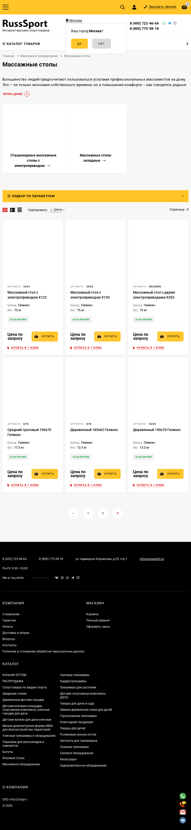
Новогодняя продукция (76, 722)
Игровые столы (13, 758)
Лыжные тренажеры (74, 747)
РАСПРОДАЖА (12, 681)
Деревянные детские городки (23, 700)
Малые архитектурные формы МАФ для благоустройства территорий (27, 727)
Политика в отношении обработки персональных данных (43, 651)
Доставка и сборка (15, 633)
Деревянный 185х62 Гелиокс (94, 430)
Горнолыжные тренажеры (78, 716)
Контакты (9, 645)
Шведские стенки (14, 693)
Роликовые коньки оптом (78, 734)
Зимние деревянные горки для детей (86, 709)
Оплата (7, 626)
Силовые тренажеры (74, 675)
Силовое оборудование (76, 753)
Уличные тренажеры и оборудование (28, 736)
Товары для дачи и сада (77, 703)
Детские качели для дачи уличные (26, 719)
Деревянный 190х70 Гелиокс (157, 430)
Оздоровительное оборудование (83, 765)
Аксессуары (68, 759)
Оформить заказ (98, 626)
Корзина (92, 614)
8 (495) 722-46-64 (144, 23)
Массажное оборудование (21, 764)
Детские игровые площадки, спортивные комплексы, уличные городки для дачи (25, 709)
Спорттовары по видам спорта (24, 687)
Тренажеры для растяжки (78, 687)
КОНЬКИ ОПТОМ (14, 675)
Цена (56, 210)
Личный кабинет (98, 620)
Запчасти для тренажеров (78, 740)
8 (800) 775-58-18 (144, 29)
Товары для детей (72, 728)
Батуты (7, 752)
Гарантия (9, 620)
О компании (10, 614)
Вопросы (8, 639)
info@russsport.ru (152, 559)
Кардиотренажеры (73, 681)
